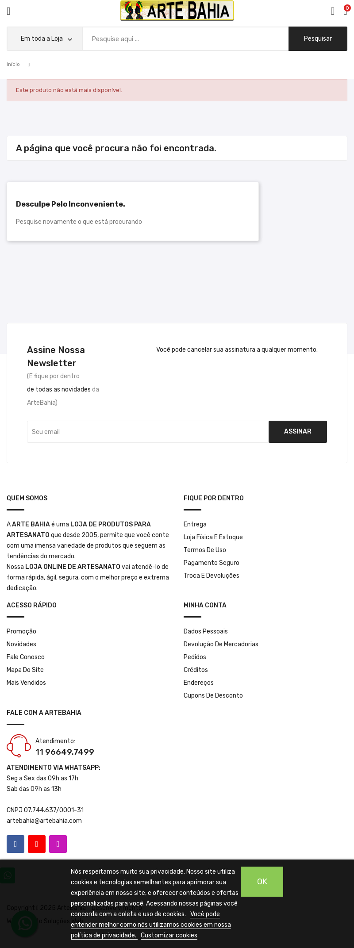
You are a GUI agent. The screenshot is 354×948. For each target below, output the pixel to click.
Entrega (195, 524)
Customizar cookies (169, 935)
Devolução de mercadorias (221, 644)
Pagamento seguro (211, 563)
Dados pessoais (206, 631)
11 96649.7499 (64, 752)
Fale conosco (26, 657)
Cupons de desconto (213, 695)
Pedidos (195, 657)
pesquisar (318, 38)
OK (262, 882)
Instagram (58, 844)
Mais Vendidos (26, 683)
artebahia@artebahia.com (44, 821)
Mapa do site (25, 670)
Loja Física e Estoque (213, 537)
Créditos (196, 670)
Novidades (21, 644)
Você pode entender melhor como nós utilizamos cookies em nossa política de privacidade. (151, 924)
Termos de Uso (205, 550)
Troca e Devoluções (211, 576)
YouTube (37, 844)
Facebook (15, 844)
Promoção (21, 631)
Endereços (199, 683)
